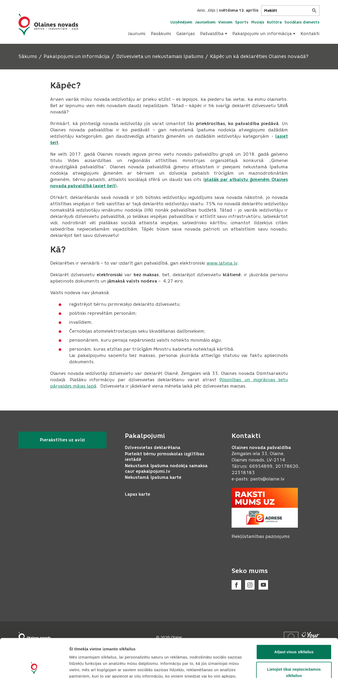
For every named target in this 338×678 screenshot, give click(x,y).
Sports (241, 22)
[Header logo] (48, 24)
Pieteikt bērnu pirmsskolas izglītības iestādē (164, 456)
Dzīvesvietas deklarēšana (152, 447)
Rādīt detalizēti (288, 667)
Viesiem (225, 22)
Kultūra (274, 22)
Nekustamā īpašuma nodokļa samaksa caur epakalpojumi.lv (166, 468)
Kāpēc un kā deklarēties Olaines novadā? (259, 56)
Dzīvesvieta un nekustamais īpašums (159, 56)
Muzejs (257, 22)
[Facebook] (236, 585)
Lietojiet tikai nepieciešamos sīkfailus (294, 636)
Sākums (27, 56)
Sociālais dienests (302, 22)
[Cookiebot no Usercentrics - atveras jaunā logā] (34, 668)
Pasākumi (161, 33)
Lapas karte (137, 494)
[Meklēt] (290, 10)
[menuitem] (136, 34)
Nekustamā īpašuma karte (153, 477)
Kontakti (310, 33)
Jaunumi (136, 33)
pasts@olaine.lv (267, 478)
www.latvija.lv (221, 263)
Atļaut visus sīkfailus (293, 615)
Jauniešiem (205, 22)
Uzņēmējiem (181, 22)
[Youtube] (263, 585)
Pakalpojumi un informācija (263, 33)
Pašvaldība (213, 33)
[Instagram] (250, 585)
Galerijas (185, 33)
